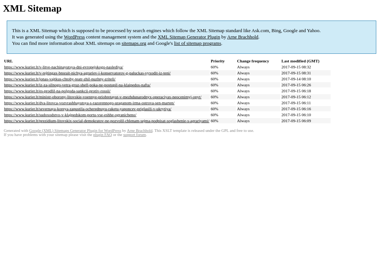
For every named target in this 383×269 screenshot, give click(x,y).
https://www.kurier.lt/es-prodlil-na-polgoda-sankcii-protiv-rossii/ (57, 91)
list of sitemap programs (197, 43)
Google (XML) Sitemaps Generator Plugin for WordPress (75, 131)
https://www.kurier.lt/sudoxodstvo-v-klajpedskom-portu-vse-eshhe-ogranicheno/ (70, 114)
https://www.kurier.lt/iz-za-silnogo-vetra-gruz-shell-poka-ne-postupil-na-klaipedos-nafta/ (77, 85)
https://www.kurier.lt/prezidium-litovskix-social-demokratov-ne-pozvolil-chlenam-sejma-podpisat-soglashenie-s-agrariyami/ (106, 120)
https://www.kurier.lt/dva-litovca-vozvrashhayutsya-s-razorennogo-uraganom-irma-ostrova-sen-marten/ (89, 103)
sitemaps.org (134, 43)
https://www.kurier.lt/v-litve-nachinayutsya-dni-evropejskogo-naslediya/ (63, 67)
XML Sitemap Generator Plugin (189, 37)
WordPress (74, 37)
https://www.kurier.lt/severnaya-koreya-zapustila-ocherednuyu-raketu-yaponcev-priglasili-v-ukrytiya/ (87, 108)
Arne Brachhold (242, 37)
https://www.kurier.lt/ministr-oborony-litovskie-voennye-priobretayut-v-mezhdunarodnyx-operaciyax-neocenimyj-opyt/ (103, 97)
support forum (134, 135)
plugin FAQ (102, 135)
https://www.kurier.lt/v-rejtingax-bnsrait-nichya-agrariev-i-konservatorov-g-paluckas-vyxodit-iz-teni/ (87, 73)
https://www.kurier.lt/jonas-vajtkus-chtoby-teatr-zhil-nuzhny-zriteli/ (60, 79)
